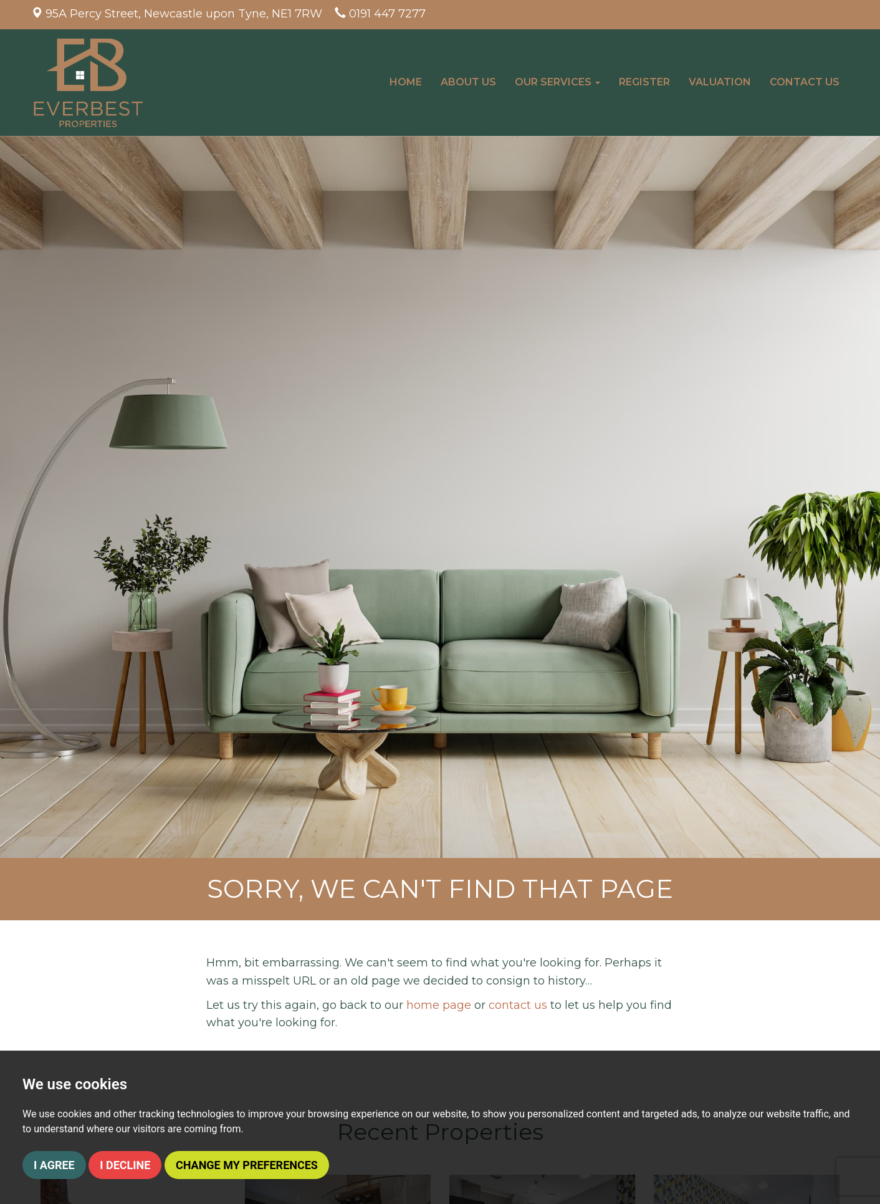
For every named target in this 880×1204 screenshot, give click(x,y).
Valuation (720, 82)
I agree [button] (54, 1165)
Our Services (557, 82)
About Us (468, 82)
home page (438, 1005)
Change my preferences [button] (247, 1165)
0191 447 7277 (387, 14)
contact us (518, 1005)
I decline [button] (125, 1165)
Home (406, 82)
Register (644, 82)
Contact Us (804, 82)
